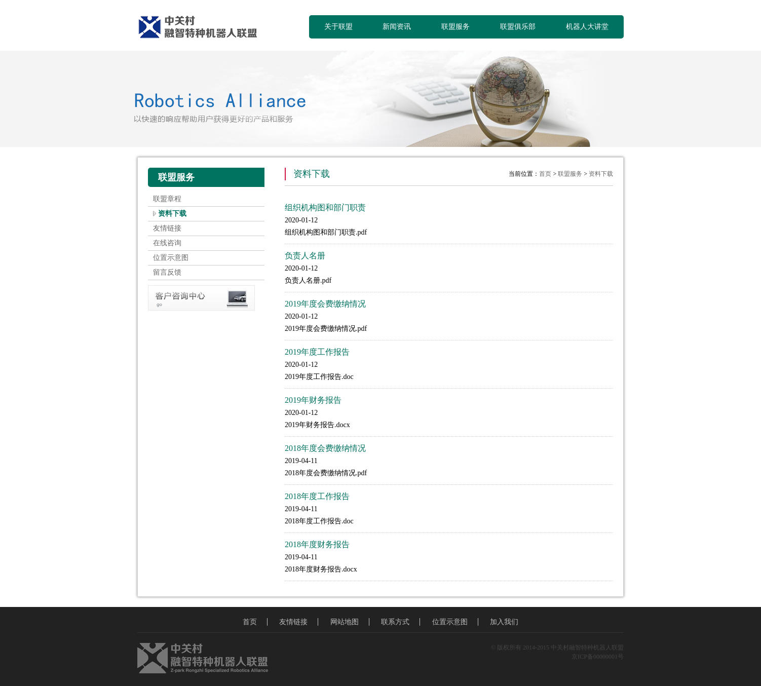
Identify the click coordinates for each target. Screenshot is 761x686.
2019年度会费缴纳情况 (325, 303)
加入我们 (504, 622)
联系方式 (395, 622)
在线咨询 (167, 243)
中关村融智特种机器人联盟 (202, 28)
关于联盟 (338, 26)
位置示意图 (170, 257)
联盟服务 (455, 26)
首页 (545, 173)
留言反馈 (167, 272)
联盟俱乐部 (518, 26)
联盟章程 (167, 199)
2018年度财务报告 (317, 544)
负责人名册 (305, 255)
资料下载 (172, 213)
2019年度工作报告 (317, 352)
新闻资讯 (397, 26)
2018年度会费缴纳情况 (325, 448)
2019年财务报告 (313, 400)
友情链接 (167, 228)
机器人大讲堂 (587, 26)
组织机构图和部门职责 (325, 207)
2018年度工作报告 (317, 496)
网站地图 (344, 622)
